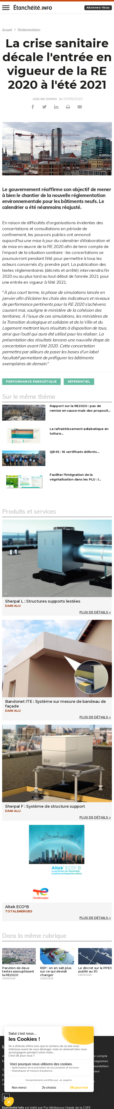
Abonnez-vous (96, 8)
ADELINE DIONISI (45, 99)
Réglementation (31, 29)
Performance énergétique (35, 382)
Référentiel (87, 382)
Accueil (7, 29)
